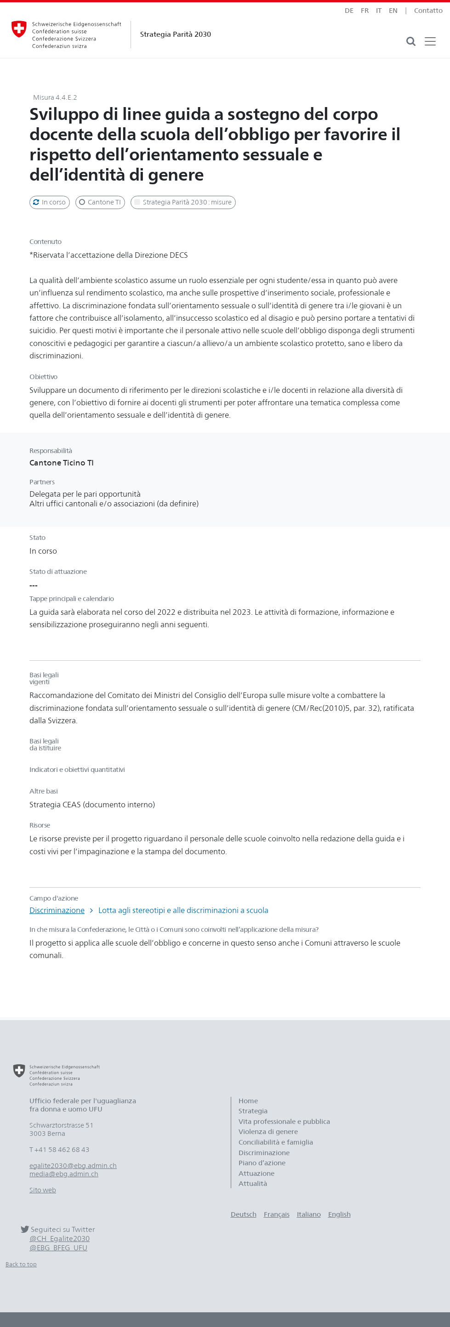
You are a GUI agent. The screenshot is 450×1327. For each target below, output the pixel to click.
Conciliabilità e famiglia (276, 1142)
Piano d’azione (262, 1163)
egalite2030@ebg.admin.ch (73, 1166)
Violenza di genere (268, 1132)
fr (365, 10)
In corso (49, 202)
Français (277, 1214)
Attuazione (256, 1173)
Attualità (253, 1184)
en (393, 10)
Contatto (428, 10)
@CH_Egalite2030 (59, 1238)
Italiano (309, 1214)
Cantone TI (99, 202)
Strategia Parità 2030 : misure (182, 202)
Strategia (253, 1111)
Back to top (21, 1264)
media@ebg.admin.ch (63, 1174)
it (379, 10)
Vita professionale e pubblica (284, 1121)
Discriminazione (57, 910)
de (349, 10)
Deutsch (243, 1214)
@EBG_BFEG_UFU (58, 1247)
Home (248, 1101)
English (339, 1214)
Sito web (42, 1190)
